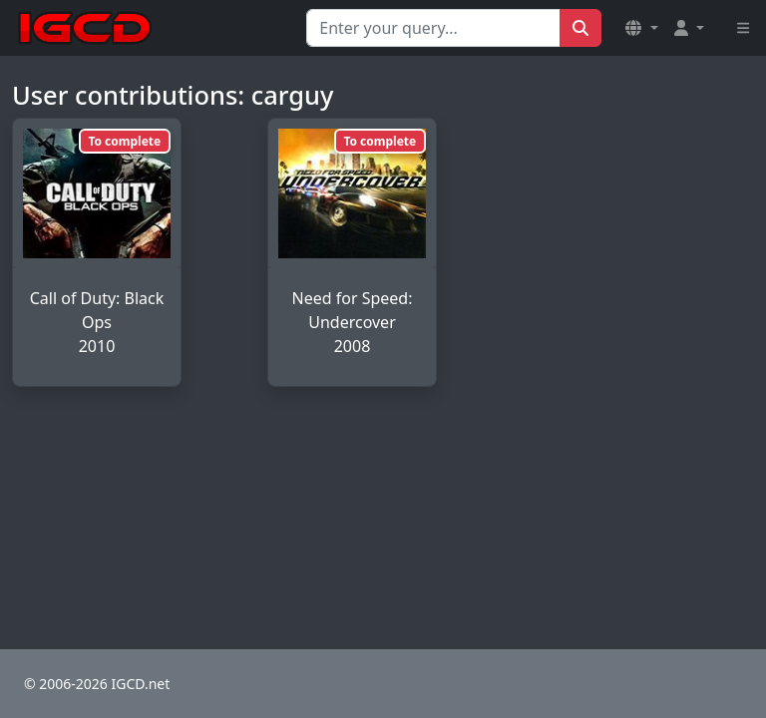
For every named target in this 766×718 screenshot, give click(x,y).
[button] (641, 28)
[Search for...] (433, 28)
